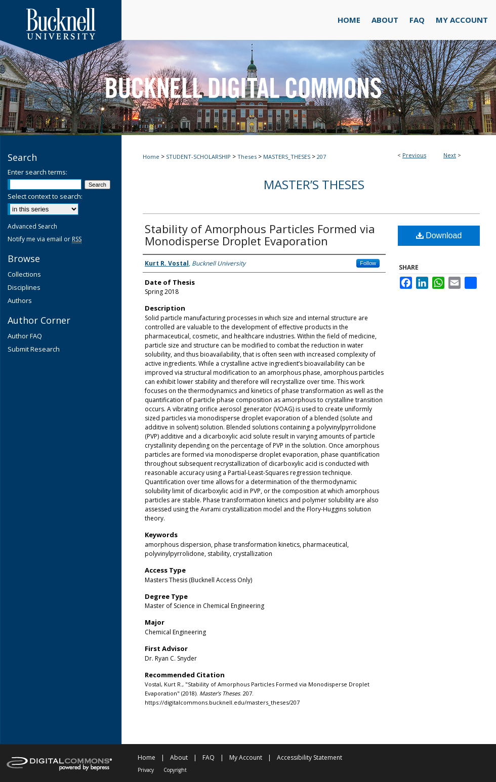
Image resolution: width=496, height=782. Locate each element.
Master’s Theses (314, 184)
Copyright (175, 769)
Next (449, 155)
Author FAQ (25, 335)
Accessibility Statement (309, 757)
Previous (414, 155)
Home (151, 156)
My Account (245, 757)
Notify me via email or (44, 239)
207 (321, 156)
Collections (24, 274)
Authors (20, 300)
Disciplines (24, 287)
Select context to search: (45, 196)
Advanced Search (32, 226)
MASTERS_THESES (286, 156)
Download (439, 235)
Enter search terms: (37, 172)
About (179, 757)
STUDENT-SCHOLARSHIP (198, 156)
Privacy (146, 769)
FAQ (208, 757)
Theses (247, 156)
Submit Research (34, 349)
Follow (368, 263)
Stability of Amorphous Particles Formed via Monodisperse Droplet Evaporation (260, 234)
